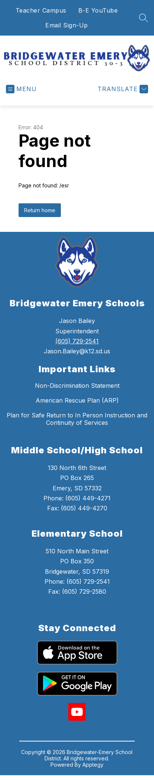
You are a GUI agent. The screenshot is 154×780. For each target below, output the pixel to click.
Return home (39, 210)
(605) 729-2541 (77, 341)
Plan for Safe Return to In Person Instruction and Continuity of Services (77, 418)
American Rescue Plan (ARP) (77, 400)
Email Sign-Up (66, 25)
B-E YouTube (98, 10)
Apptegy (93, 764)
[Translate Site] (122, 89)
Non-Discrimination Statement (77, 385)
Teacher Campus (41, 10)
